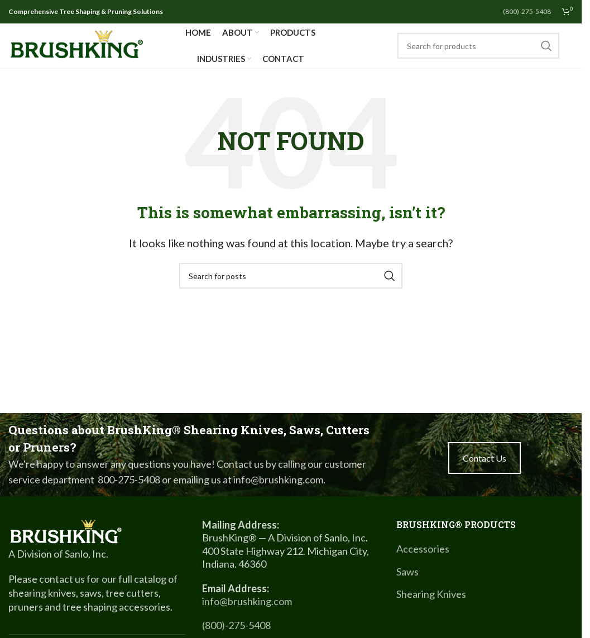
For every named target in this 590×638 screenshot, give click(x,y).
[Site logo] (76, 45)
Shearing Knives (431, 594)
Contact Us (484, 458)
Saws (407, 571)
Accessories (422, 549)
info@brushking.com (247, 601)
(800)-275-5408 (236, 625)
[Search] (478, 46)
